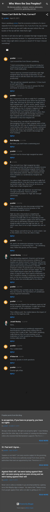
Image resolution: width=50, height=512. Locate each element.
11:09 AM (19, 58)
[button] (47, 15)
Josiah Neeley (15, 255)
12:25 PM (24, 321)
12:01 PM (19, 287)
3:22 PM (21, 356)
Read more (43, 441)
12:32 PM (19, 346)
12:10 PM (23, 140)
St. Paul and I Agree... (11, 447)
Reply (12, 91)
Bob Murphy (14, 140)
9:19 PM (14, 162)
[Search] (47, 4)
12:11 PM (19, 301)
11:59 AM (24, 255)
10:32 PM (19, 203)
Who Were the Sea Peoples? (25, 3)
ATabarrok (14, 356)
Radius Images (29, 508)
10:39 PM (19, 240)
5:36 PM (18, 367)
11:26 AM (19, 95)
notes (16, 23)
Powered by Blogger (25, 504)
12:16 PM (19, 151)
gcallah (13, 58)
